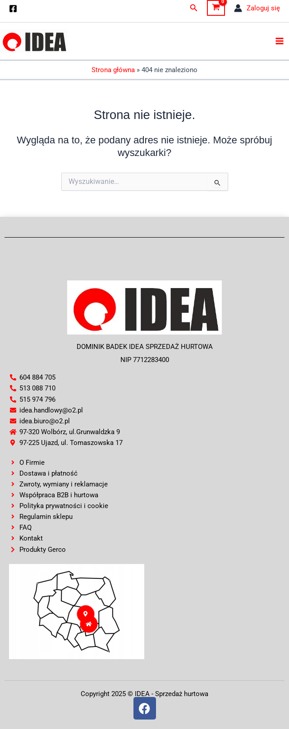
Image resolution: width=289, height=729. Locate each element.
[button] (194, 8)
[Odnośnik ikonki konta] (257, 8)
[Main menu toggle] (279, 41)
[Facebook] (13, 9)
